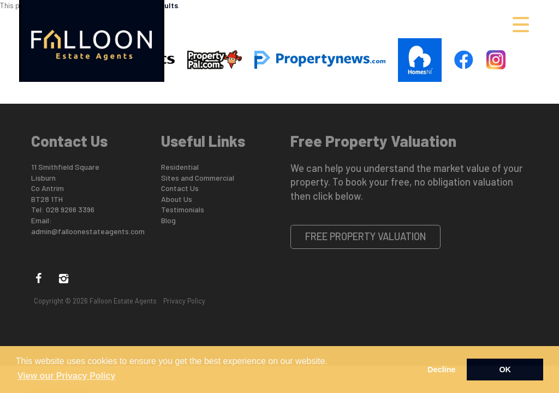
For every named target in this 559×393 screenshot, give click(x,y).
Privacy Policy (184, 300)
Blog (168, 220)
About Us (176, 199)
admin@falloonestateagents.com (88, 231)
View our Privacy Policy (66, 375)
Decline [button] (441, 369)
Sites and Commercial (197, 177)
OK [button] (505, 369)
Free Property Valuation (365, 236)
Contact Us (180, 188)
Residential (180, 166)
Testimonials (182, 209)
